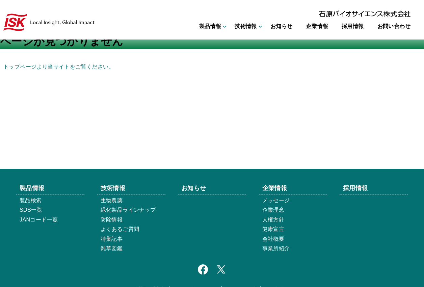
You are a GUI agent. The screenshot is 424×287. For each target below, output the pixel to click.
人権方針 (273, 220)
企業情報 (317, 26)
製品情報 (210, 26)
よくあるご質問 (120, 229)
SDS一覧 (31, 210)
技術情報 (246, 26)
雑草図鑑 (112, 248)
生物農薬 (112, 200)
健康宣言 (273, 229)
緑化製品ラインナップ (128, 210)
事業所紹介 (276, 248)
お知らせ (281, 26)
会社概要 (273, 239)
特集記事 (112, 239)
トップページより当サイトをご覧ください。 (58, 67)
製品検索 (31, 200)
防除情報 (112, 220)
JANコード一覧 (39, 220)
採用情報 (353, 26)
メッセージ (276, 200)
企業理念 (273, 210)
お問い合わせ (393, 26)
